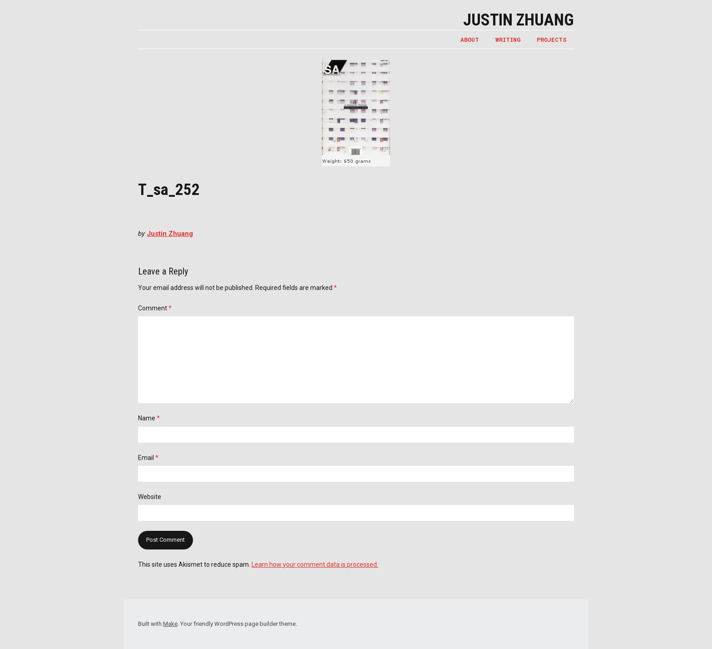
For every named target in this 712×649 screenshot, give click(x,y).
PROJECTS (552, 39)
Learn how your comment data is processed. (315, 564)
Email (148, 457)
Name (149, 418)
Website (149, 496)
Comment (155, 308)
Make (170, 623)
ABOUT (469, 39)
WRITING (507, 39)
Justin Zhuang (518, 20)
